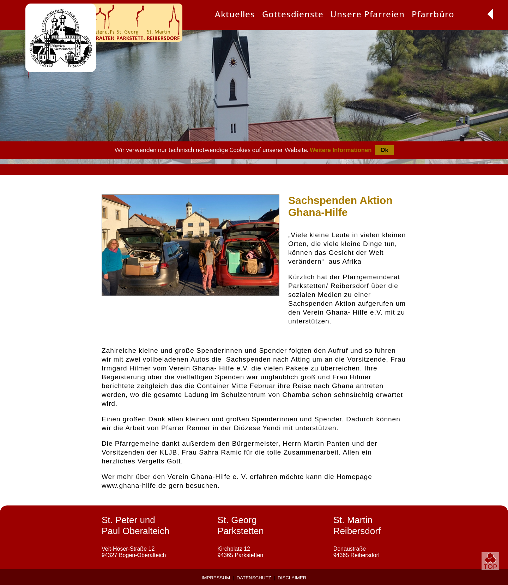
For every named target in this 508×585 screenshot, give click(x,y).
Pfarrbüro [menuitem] (433, 14)
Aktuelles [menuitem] (235, 14)
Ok (384, 150)
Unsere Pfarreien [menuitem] (367, 14)
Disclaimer (292, 577)
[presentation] (235, 15)
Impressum (216, 577)
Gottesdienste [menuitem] (292, 14)
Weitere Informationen (341, 150)
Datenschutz (254, 577)
